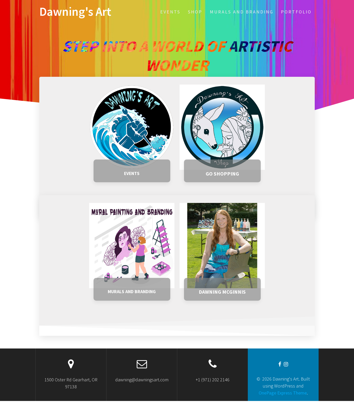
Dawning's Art (75, 12)
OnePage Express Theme (283, 394)
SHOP (195, 12)
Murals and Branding (241, 12)
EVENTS (170, 12)
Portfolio (296, 12)
